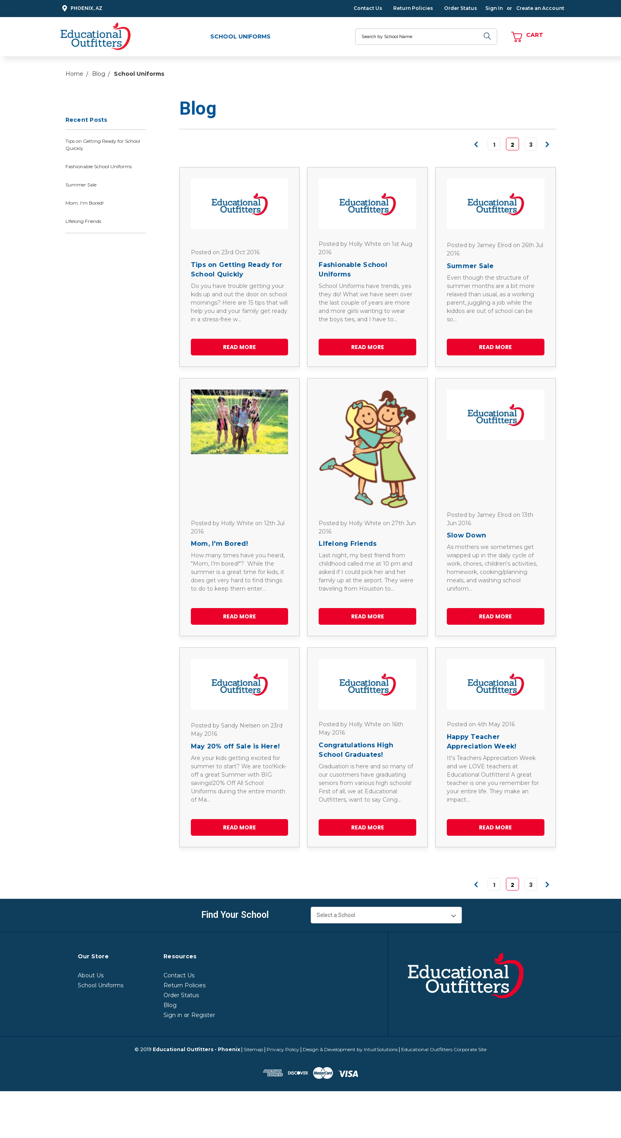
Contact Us (368, 8)
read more (239, 347)
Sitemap (253, 1049)
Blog (170, 1005)
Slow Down (466, 535)
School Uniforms (240, 36)
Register (203, 1015)
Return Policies (413, 8)
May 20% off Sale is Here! (235, 746)
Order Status (460, 8)
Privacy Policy (283, 1049)
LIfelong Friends (83, 221)
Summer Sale (80, 185)
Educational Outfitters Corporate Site (443, 1049)
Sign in (172, 1015)
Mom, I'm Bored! (84, 203)
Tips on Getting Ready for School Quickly (102, 144)
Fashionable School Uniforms (98, 166)
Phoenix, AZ (81, 9)
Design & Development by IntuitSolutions (350, 1049)
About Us (91, 975)
